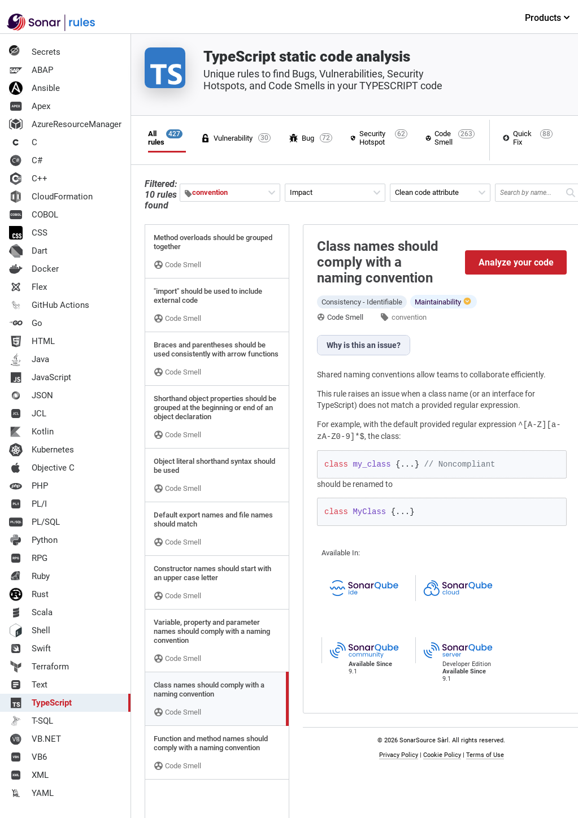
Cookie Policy (442, 755)
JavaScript (40, 377)
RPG (28, 558)
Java (29, 359)
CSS (28, 233)
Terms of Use (485, 755)
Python (33, 540)
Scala (31, 612)
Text (28, 684)
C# (25, 160)
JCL (27, 413)
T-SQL (31, 721)
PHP (28, 486)
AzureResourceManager (65, 124)
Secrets (34, 52)
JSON (31, 395)
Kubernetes (41, 449)
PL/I (28, 504)
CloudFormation (51, 196)
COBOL (33, 214)
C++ (28, 178)
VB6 (28, 757)
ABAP (31, 70)
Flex (28, 287)
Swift (30, 648)
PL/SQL (34, 522)
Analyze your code (516, 262)
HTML (32, 341)
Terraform (39, 666)
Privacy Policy (398, 755)
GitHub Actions (49, 305)
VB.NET (35, 739)
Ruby (29, 576)
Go (25, 323)
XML (29, 775)
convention (409, 317)
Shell (29, 630)
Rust (29, 594)
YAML (31, 793)
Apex (29, 106)
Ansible (34, 88)
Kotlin (31, 431)
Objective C (42, 468)
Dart (28, 251)
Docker (34, 269)
